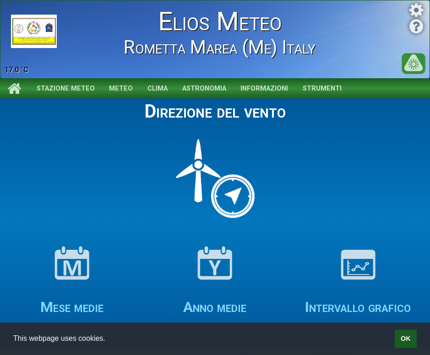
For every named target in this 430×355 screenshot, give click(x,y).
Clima (157, 88)
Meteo (121, 88)
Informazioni (264, 88)
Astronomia (204, 88)
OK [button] (406, 338)
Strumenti (322, 88)
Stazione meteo (66, 88)
